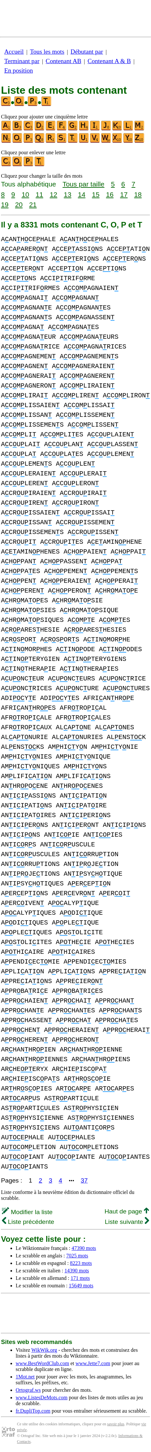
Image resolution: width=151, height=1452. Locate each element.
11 (39, 194)
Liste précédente (28, 1221)
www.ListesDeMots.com (42, 1397)
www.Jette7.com (92, 1363)
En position (18, 70)
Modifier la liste (27, 1212)
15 (95, 194)
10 (25, 194)
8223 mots (81, 1263)
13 (67, 194)
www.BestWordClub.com (42, 1363)
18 (138, 194)
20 (19, 204)
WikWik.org (44, 1350)
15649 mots (81, 1285)
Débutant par (86, 51)
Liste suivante (127, 1221)
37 (84, 1180)
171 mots (80, 1278)
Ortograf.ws (28, 1390)
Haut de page (126, 1211)
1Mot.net (25, 1376)
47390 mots (83, 1248)
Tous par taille (83, 184)
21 (33, 204)
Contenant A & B (109, 61)
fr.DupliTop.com (33, 1411)
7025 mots (77, 1255)
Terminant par (21, 61)
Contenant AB (63, 61)
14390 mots (77, 1270)
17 (124, 194)
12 (53, 194)
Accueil (14, 51)
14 (81, 194)
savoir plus (115, 1424)
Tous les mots (47, 51)
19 (4, 204)
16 (109, 194)
